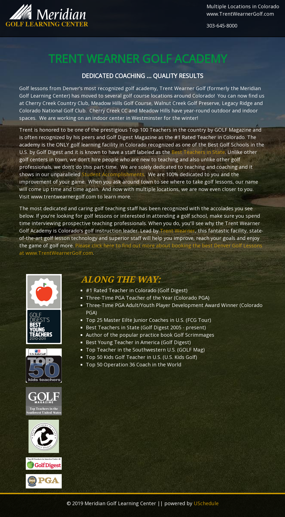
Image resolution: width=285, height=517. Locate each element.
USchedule (206, 503)
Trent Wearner (177, 230)
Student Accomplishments (113, 174)
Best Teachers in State (198, 152)
